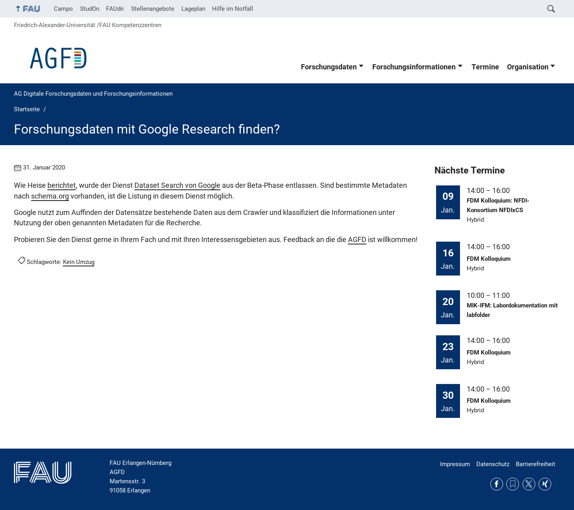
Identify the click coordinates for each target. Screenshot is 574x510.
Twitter (529, 484)
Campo (63, 8)
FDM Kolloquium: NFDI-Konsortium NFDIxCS (498, 205)
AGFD (357, 240)
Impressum (455, 464)
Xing (545, 484)
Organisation (527, 67)
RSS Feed (512, 484)
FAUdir (115, 8)
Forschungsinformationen (414, 67)
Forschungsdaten (329, 67)
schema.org (50, 196)
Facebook (496, 484)
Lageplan (193, 8)
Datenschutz (492, 464)
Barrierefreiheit (535, 464)
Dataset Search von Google (177, 185)
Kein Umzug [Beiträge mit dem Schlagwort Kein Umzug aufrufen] (78, 262)
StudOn (89, 8)
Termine (485, 67)
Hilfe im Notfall (232, 8)
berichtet (61, 185)
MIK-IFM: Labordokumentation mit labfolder (512, 310)
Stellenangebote (152, 8)
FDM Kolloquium (489, 258)
